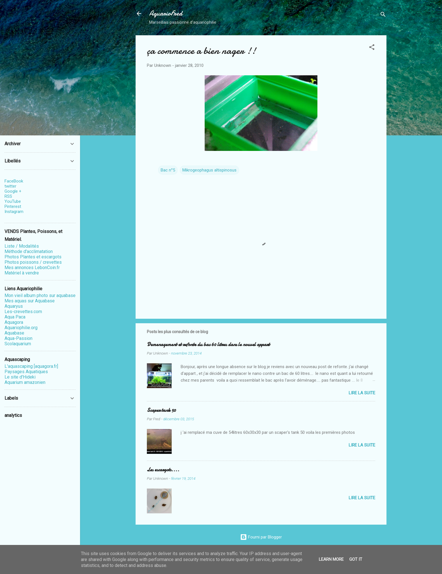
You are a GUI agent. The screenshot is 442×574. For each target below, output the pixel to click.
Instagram (14, 211)
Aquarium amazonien (25, 382)
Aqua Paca (15, 317)
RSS (8, 196)
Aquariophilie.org (21, 327)
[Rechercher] (383, 15)
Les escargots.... (163, 469)
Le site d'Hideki (20, 377)
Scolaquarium (18, 343)
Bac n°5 (168, 170)
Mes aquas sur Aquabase (30, 301)
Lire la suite (362, 392)
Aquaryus (14, 306)
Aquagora (14, 322)
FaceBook (14, 181)
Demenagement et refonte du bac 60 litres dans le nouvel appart (208, 344)
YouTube (13, 201)
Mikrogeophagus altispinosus (209, 170)
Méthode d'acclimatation (29, 251)
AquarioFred (165, 13)
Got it (355, 559)
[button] (371, 48)
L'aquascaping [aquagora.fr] (31, 366)
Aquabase (14, 333)
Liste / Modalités (22, 246)
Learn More (331, 559)
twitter (10, 186)
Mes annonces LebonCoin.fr (32, 267)
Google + (13, 191)
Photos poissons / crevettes (33, 262)
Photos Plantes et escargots (33, 256)
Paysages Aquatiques (26, 371)
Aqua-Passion (18, 338)
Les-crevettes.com (23, 311)
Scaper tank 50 (161, 410)
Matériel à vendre (22, 273)
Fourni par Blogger (261, 537)
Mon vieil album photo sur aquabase (40, 295)
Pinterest (13, 206)
